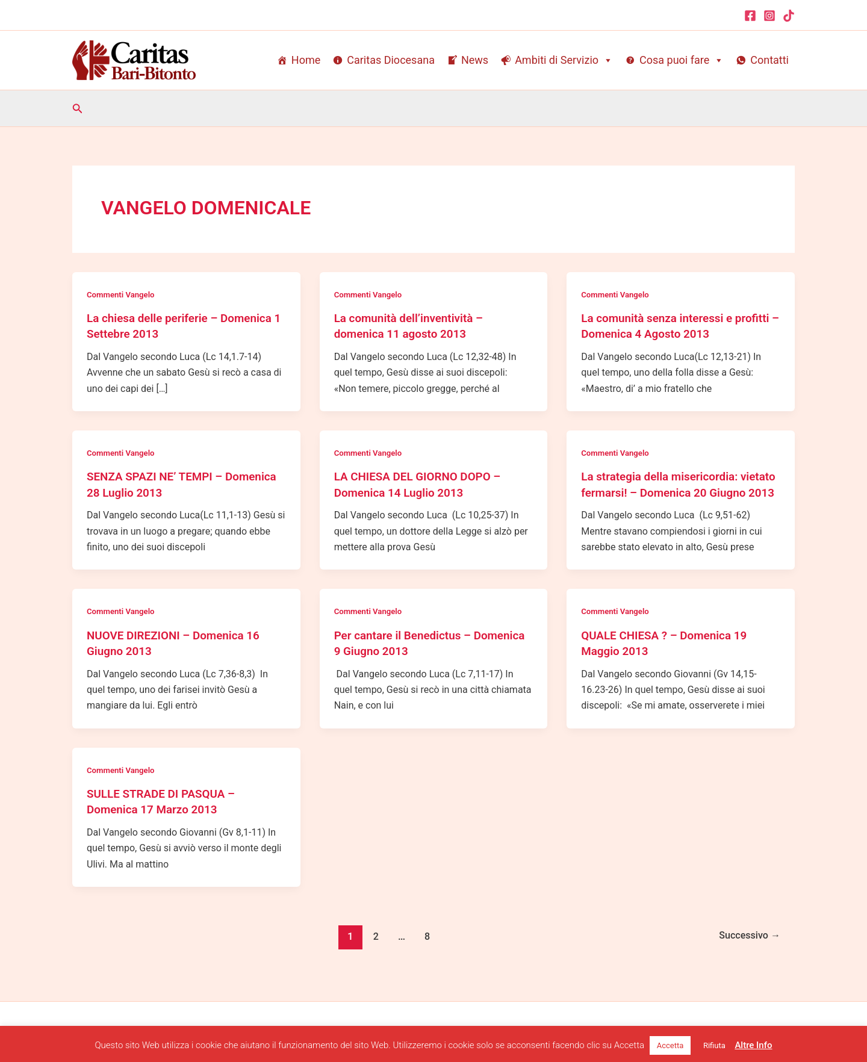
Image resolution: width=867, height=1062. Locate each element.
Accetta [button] (670, 1045)
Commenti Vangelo (123, 294)
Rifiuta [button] (714, 1045)
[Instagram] (769, 16)
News (474, 60)
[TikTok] (789, 16)
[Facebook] (750, 16)
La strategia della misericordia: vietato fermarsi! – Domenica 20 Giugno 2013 (667, 491)
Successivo (746, 949)
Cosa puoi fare (681, 60)
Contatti (769, 60)
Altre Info (753, 1045)
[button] (77, 108)
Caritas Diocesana (391, 60)
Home (305, 60)
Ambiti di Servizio (564, 60)
